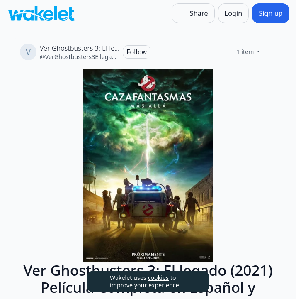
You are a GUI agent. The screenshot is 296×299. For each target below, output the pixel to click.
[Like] (269, 52)
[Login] (233, 13)
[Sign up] (270, 13)
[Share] (193, 13)
